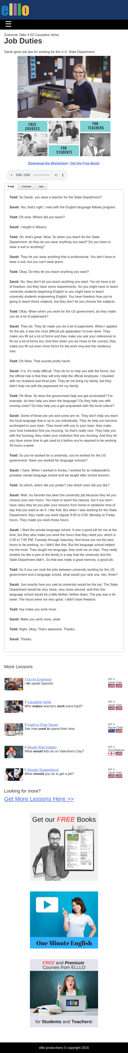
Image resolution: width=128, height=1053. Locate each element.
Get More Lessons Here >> (39, 799)
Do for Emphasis (39, 679)
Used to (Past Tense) (42, 725)
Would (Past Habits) (42, 747)
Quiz (41, 186)
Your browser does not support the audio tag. (37, 175)
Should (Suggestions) (43, 770)
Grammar (26, 186)
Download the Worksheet (48, 163)
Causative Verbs (39, 702)
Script (11, 186)
